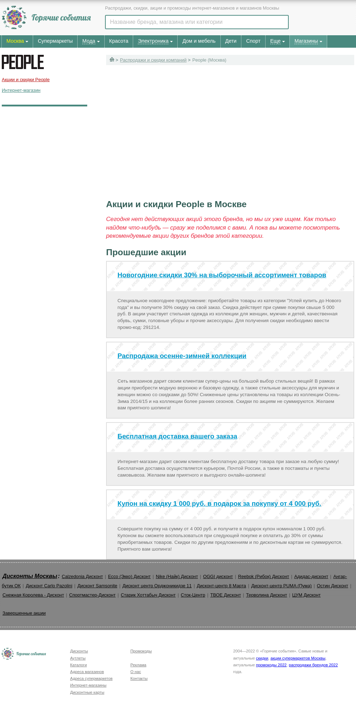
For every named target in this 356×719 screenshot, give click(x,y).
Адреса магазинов (87, 672)
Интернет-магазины (88, 685)
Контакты (138, 678)
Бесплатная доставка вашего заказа (177, 436)
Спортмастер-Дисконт (92, 595)
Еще (275, 41)
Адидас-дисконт (311, 576)
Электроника (153, 41)
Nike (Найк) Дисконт (177, 576)
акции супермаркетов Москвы (298, 658)
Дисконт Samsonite (97, 585)
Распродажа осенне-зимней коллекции (181, 356)
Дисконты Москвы (29, 576)
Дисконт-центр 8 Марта (221, 585)
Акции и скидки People (25, 79)
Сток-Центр (193, 595)
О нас (135, 672)
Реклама (138, 665)
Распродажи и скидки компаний (153, 60)
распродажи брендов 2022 (313, 665)
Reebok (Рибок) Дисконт (263, 576)
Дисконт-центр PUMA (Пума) (281, 585)
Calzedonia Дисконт (82, 576)
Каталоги (78, 665)
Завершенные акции (24, 613)
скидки (262, 658)
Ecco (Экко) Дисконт (129, 576)
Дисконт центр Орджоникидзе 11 (157, 585)
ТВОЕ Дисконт (225, 595)
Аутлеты (77, 658)
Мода (88, 41)
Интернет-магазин (21, 90)
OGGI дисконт (218, 576)
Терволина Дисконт (266, 595)
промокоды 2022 (271, 665)
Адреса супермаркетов (91, 678)
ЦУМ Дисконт (306, 595)
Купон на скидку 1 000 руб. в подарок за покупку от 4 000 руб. (219, 503)
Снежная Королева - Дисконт (33, 595)
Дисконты (79, 651)
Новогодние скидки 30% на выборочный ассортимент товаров (221, 275)
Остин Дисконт (332, 585)
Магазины (306, 41)
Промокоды (141, 651)
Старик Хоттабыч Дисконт (148, 595)
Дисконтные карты (87, 692)
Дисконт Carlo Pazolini (49, 585)
